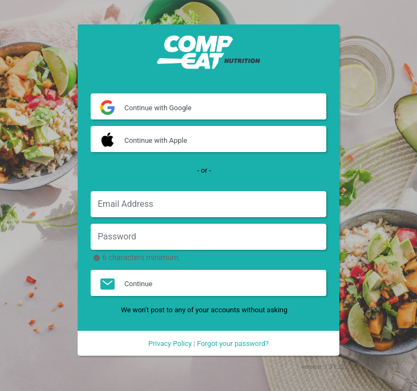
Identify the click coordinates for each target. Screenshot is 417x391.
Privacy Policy (170, 343)
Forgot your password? (233, 343)
